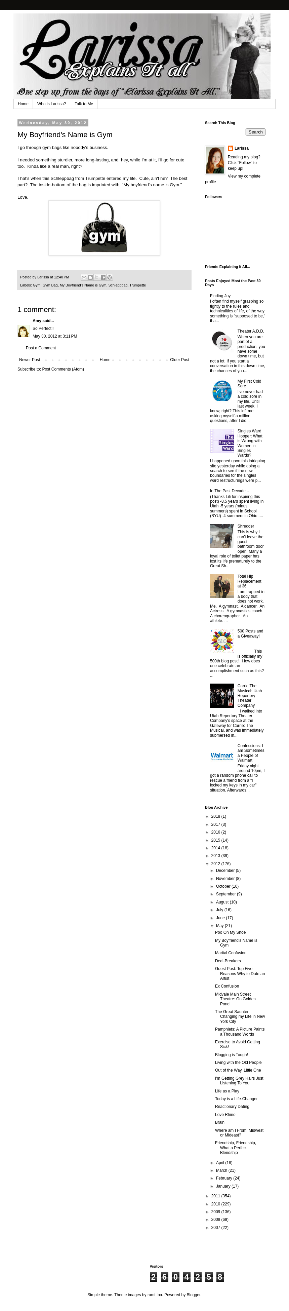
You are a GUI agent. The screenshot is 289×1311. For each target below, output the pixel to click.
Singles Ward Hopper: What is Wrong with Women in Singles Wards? (250, 443)
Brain (219, 1122)
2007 (216, 1227)
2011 (216, 1196)
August (223, 902)
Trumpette (137, 285)
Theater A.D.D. (251, 331)
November (226, 878)
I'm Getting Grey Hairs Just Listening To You (239, 1080)
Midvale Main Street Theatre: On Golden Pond (235, 999)
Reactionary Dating (232, 1106)
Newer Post (29, 359)
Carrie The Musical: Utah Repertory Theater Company (250, 696)
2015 (216, 840)
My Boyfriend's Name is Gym (83, 285)
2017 (216, 824)
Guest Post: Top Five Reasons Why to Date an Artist (240, 973)
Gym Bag (50, 285)
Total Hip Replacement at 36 (249, 581)
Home (23, 104)
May (220, 925)
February (224, 1178)
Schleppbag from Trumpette (78, 178)
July (220, 910)
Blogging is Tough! (231, 1054)
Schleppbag (118, 285)
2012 (216, 863)
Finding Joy (220, 296)
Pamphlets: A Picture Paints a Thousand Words (239, 1031)
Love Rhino (225, 1114)
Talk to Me (84, 104)
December (226, 870)
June (221, 918)
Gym (37, 285)
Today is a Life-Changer (236, 1098)
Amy (37, 320)
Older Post (179, 359)
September (226, 894)
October (224, 886)
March (222, 1170)
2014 (216, 848)
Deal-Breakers (228, 961)
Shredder (246, 526)
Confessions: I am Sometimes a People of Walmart (251, 753)
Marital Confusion (230, 953)
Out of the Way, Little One (238, 1070)
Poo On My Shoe (230, 932)
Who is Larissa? (51, 104)
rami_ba (155, 1295)
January (224, 1186)
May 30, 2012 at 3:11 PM (55, 336)
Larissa (242, 148)
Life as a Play (227, 1091)
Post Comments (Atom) (63, 369)
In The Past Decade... (229, 491)
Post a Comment (41, 348)
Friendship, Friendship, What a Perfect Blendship (235, 1148)
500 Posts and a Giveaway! (250, 633)
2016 (216, 832)
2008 (216, 1219)
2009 (216, 1211)
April (220, 1162)
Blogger (194, 1295)
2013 (216, 855)
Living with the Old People (238, 1062)
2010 (216, 1204)
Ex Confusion (227, 986)
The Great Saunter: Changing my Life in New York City (240, 1016)
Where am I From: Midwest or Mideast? (239, 1133)
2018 (216, 816)
